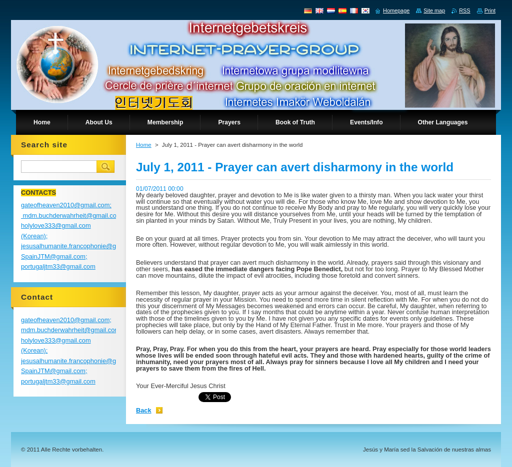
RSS (464, 10)
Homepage (396, 10)
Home (144, 145)
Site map (434, 10)
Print (490, 10)
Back (144, 410)
